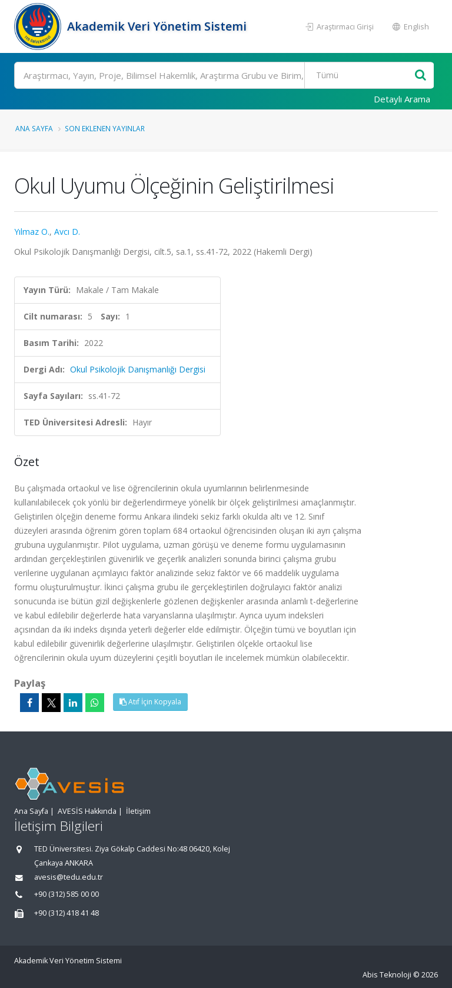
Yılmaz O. (31, 231)
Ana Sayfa (34, 128)
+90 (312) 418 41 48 (66, 913)
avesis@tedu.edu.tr (68, 877)
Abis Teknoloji (387, 975)
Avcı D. (67, 231)
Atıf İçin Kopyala (150, 702)
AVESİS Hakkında (87, 811)
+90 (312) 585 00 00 (66, 894)
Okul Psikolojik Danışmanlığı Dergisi (137, 369)
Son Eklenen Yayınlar (105, 128)
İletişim (138, 811)
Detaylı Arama (402, 99)
